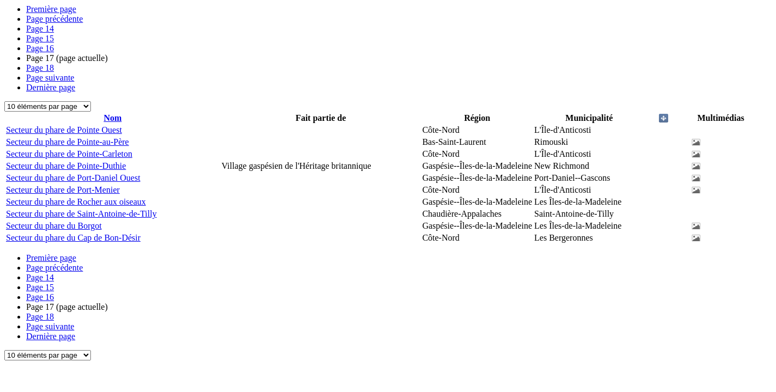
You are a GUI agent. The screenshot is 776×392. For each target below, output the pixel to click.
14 (40, 28)
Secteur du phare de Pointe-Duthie (66, 165)
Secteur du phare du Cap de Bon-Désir (73, 237)
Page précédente (54, 18)
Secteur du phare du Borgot (54, 225)
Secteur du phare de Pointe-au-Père (67, 141)
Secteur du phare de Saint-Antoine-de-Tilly (81, 213)
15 (40, 38)
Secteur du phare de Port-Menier (63, 189)
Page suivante (50, 77)
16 (40, 48)
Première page (51, 9)
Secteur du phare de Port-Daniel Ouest (73, 177)
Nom (112, 117)
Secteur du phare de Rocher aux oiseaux (76, 201)
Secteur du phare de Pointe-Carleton (69, 153)
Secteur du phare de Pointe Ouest (64, 129)
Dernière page (50, 87)
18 (40, 67)
